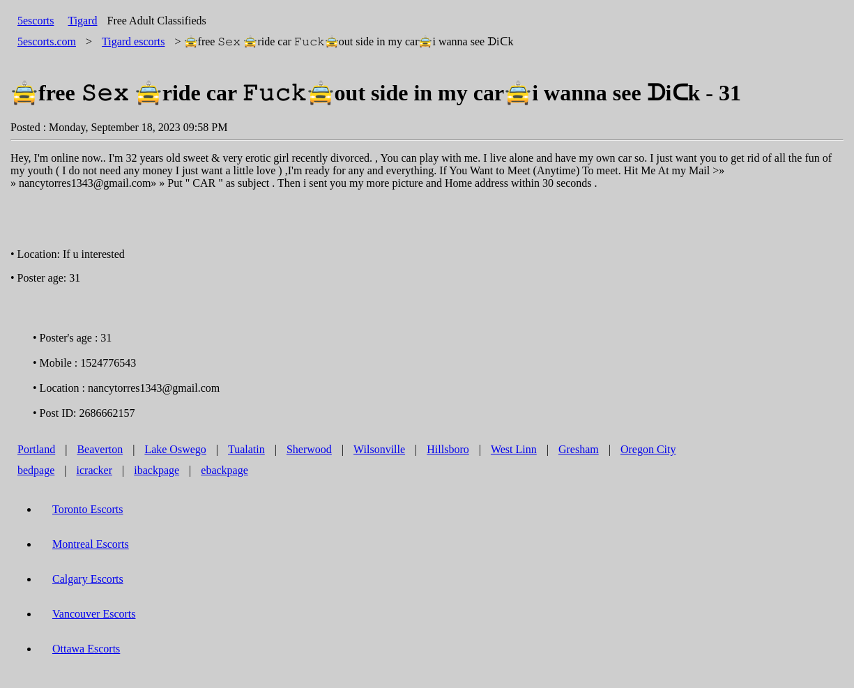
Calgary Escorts (87, 579)
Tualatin (246, 449)
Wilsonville (379, 449)
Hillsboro (447, 449)
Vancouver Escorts (94, 614)
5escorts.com (46, 41)
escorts (133, 41)
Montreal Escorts (90, 544)
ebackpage (224, 470)
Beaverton (100, 449)
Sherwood (309, 449)
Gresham (578, 449)
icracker (95, 470)
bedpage (35, 470)
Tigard (82, 20)
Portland (36, 449)
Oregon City (648, 449)
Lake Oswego (175, 449)
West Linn (514, 449)
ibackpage (156, 470)
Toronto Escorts (87, 509)
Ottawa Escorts (86, 649)
